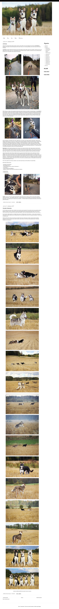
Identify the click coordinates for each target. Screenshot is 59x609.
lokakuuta (47, 50)
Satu (17, 210)
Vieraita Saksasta (7, 208)
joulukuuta (47, 48)
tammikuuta (47, 64)
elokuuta (47, 55)
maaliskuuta (47, 61)
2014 (46, 65)
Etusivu (22, 597)
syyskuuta (47, 54)
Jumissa (5, 43)
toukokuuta (47, 59)
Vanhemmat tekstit (39, 597)
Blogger (40, 606)
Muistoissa (21, 38)
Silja (4, 38)
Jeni (12, 38)
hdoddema (32, 606)
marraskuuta (47, 49)
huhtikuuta (47, 60)
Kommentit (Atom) (6, 599)
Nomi (16, 38)
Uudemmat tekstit (5, 597)
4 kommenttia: (13, 593)
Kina (8, 38)
